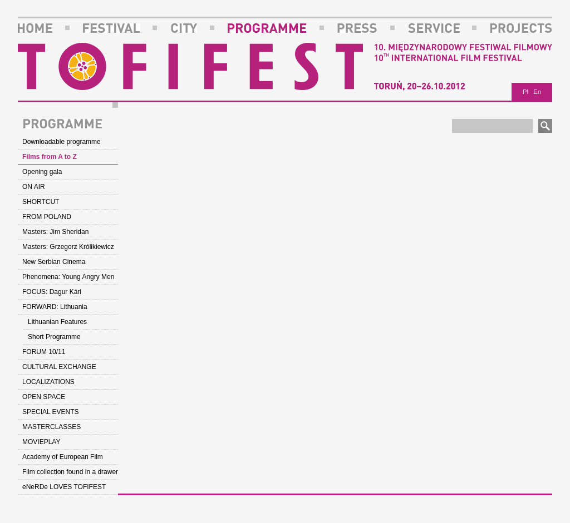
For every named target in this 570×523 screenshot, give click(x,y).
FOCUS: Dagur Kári (51, 292)
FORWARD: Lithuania (54, 307)
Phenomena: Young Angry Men (68, 277)
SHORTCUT (40, 202)
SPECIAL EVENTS (50, 412)
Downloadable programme (61, 142)
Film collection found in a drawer (70, 472)
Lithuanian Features (57, 322)
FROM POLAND (46, 217)
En (537, 91)
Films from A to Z (49, 157)
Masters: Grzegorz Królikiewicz (68, 247)
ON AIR (33, 187)
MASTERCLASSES (51, 427)
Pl (525, 91)
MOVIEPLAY (41, 442)
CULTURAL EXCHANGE (59, 367)
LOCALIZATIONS (48, 382)
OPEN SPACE (43, 397)
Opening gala (42, 172)
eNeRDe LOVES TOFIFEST (64, 487)
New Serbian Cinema (53, 262)
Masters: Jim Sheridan (55, 232)
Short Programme (54, 337)
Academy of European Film (62, 457)
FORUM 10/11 (43, 352)
